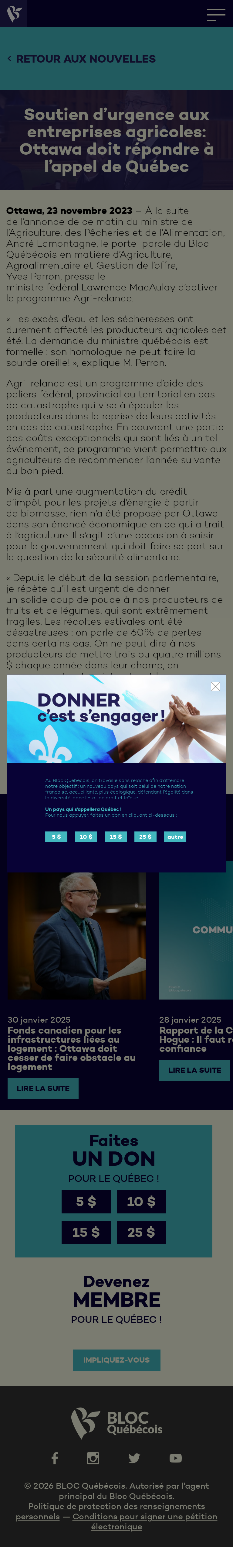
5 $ (56, 836)
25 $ (145, 836)
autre (175, 836)
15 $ (116, 836)
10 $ (86, 836)
